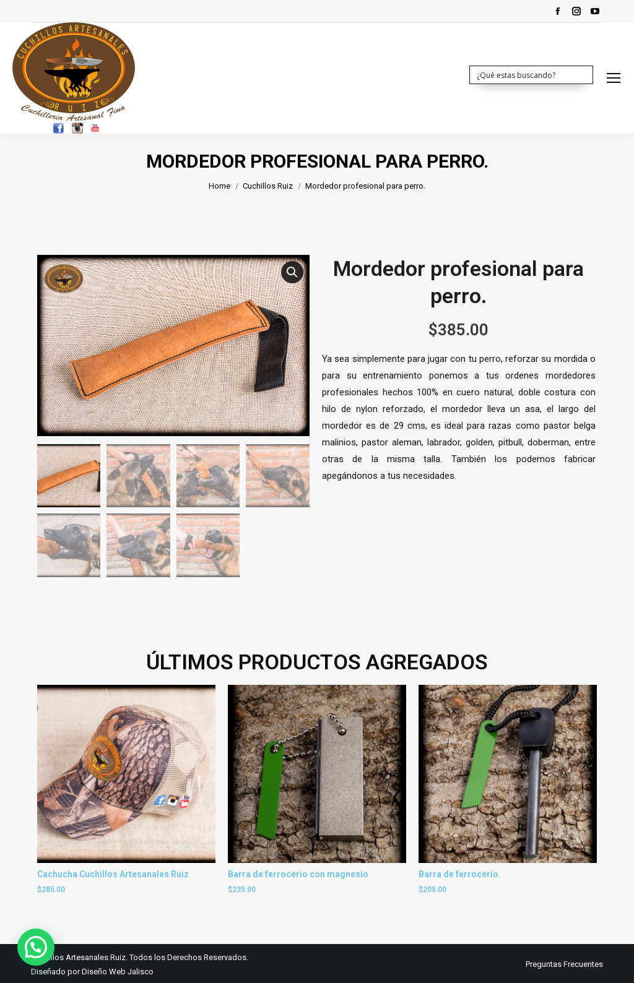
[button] (292, 272)
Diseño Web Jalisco (118, 969)
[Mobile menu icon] (614, 78)
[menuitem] (564, 963)
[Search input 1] (532, 74)
